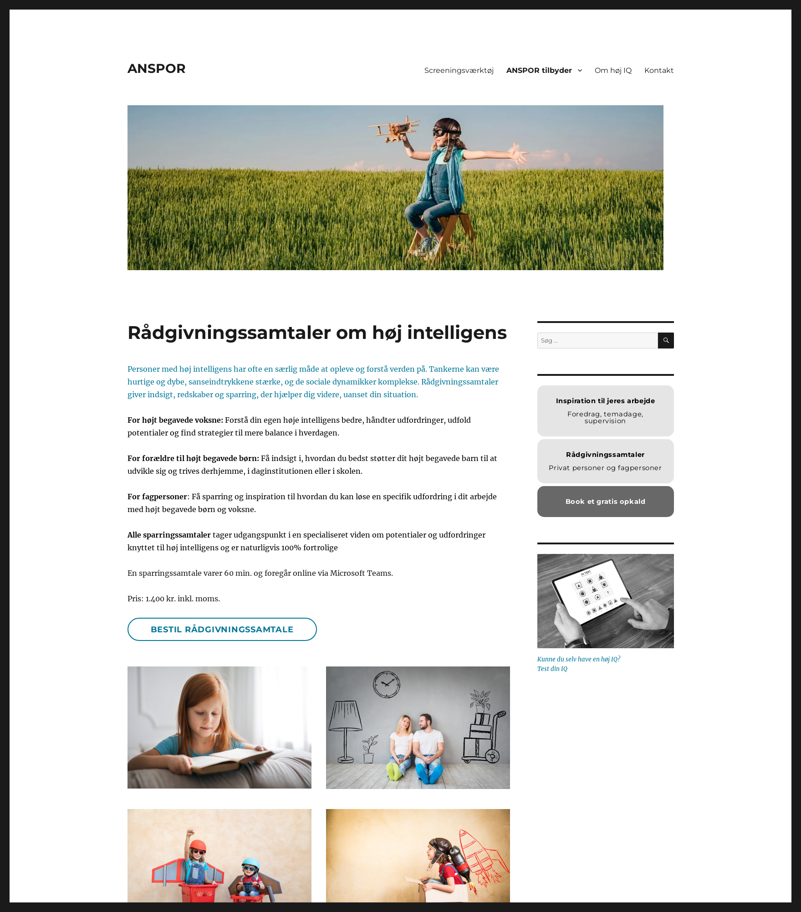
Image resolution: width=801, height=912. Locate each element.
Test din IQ (552, 669)
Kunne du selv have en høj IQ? (578, 659)
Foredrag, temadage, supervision (605, 411)
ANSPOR (157, 68)
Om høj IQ (613, 70)
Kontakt (659, 70)
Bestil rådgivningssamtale (222, 630)
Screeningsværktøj (459, 70)
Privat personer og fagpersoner (605, 461)
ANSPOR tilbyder (539, 70)
